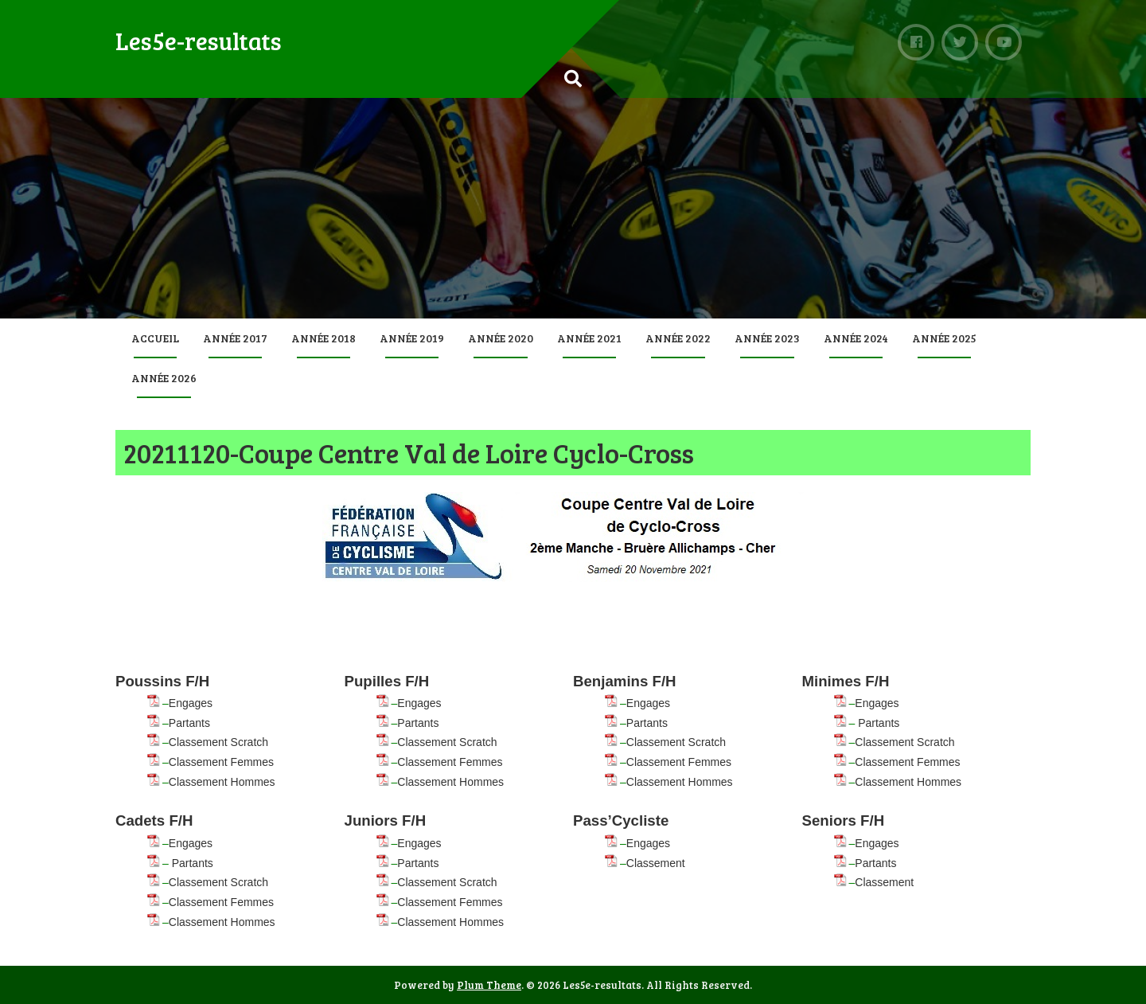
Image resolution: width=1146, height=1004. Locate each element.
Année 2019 (412, 338)
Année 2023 (767, 338)
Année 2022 (678, 338)
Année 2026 (164, 377)
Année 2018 (323, 338)
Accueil (155, 338)
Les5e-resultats (198, 41)
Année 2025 (944, 338)
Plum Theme (489, 985)
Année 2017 (235, 338)
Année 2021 (589, 338)
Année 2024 (856, 338)
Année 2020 (500, 338)
